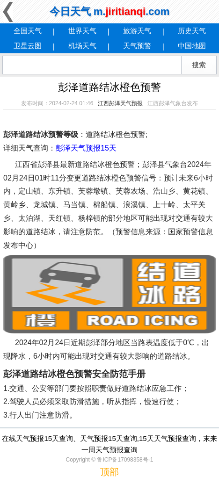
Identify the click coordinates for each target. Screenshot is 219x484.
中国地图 (192, 46)
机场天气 (82, 46)
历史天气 (192, 31)
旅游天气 (137, 31)
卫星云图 (28, 46)
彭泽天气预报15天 (86, 148)
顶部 (109, 472)
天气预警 (137, 46)
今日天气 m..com (110, 11)
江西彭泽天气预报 (120, 103)
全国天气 (28, 31)
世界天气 (82, 31)
